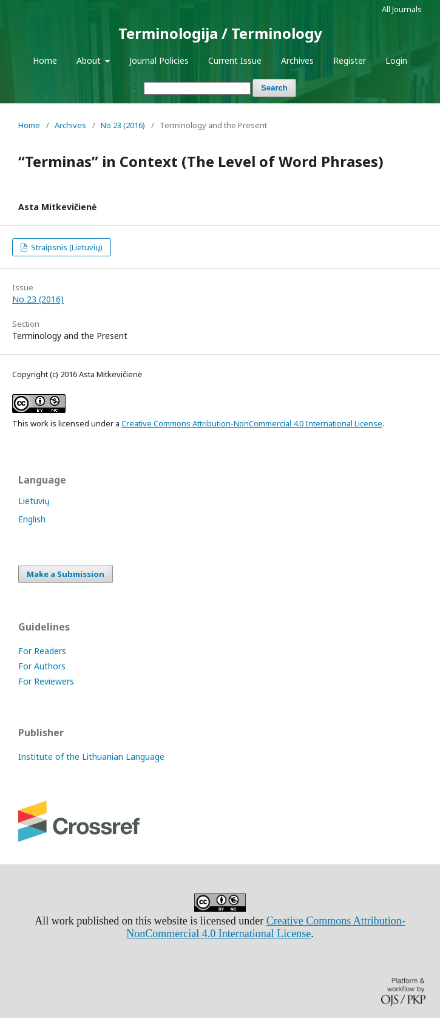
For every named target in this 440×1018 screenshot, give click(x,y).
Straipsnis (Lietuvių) (66, 247)
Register (349, 60)
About (89, 60)
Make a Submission (65, 574)
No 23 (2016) (123, 125)
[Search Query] (197, 88)
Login (396, 60)
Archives (297, 60)
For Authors (42, 666)
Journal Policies (159, 60)
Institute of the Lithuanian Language (91, 756)
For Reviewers (46, 681)
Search (274, 87)
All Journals (402, 9)
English (32, 519)
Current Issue (235, 60)
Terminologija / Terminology (220, 33)
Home (45, 60)
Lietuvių (34, 501)
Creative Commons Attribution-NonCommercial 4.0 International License (251, 423)
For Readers (42, 651)
